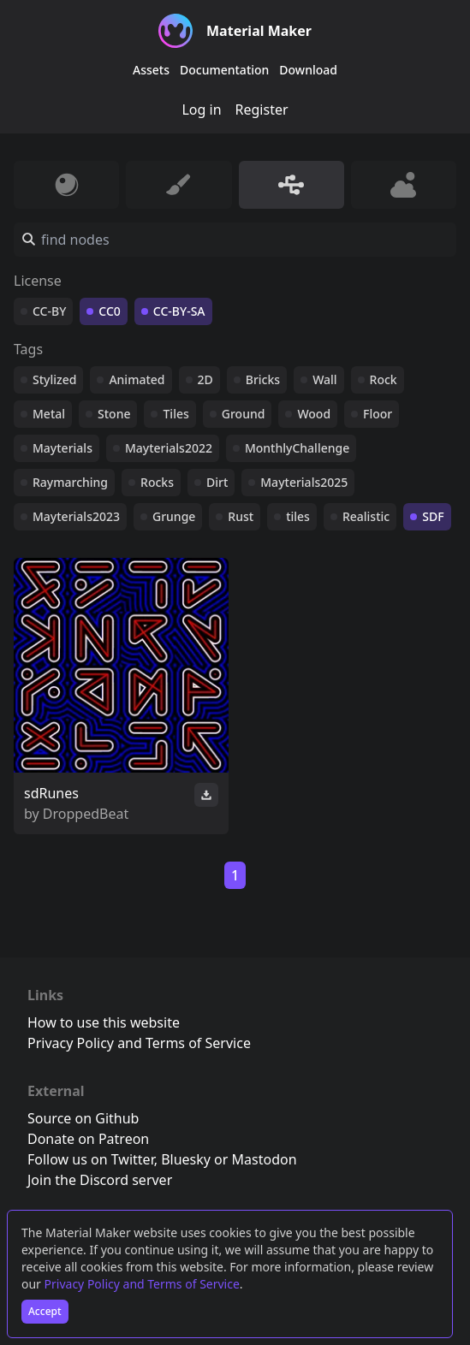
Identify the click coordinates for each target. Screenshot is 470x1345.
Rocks (157, 482)
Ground (243, 414)
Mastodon (264, 1159)
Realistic (366, 516)
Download (308, 70)
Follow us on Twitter (90, 1159)
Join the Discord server (99, 1179)
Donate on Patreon (88, 1138)
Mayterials (62, 448)
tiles (298, 516)
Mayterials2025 (304, 482)
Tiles (175, 414)
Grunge (173, 516)
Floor (377, 414)
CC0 (109, 311)
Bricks (263, 379)
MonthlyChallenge (297, 448)
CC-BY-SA (179, 311)
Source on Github (83, 1118)
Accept (45, 1311)
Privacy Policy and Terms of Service (142, 1284)
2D (205, 379)
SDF (432, 516)
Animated (136, 379)
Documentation (224, 70)
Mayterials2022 (168, 448)
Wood (313, 414)
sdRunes (51, 793)
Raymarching (70, 482)
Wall (324, 379)
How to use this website (103, 1022)
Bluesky (186, 1159)
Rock (383, 379)
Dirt (217, 482)
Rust (240, 516)
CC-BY (49, 311)
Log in (201, 109)
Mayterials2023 (76, 516)
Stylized (54, 379)
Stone (114, 414)
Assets (151, 70)
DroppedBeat (85, 813)
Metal (49, 414)
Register (262, 109)
